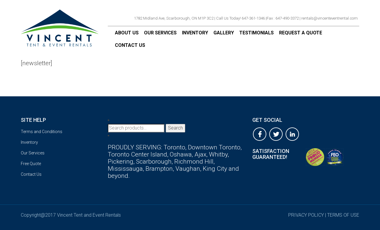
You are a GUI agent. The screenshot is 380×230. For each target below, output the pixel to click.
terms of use (343, 215)
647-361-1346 (253, 18)
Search (175, 128)
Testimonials (256, 33)
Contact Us (130, 45)
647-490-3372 (287, 18)
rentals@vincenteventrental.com (329, 18)
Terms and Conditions (41, 131)
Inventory (195, 33)
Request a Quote (300, 33)
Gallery (223, 33)
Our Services (160, 33)
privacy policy (306, 215)
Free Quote (31, 163)
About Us (127, 33)
